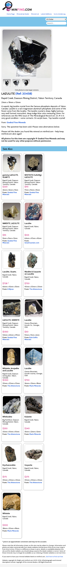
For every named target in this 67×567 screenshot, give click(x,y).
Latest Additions (46, 14)
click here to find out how (54, 556)
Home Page (11, 14)
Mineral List (35, 14)
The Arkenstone (35, 289)
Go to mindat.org (59, 14)
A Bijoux (10, 289)
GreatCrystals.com (31, 243)
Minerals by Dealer (23, 14)
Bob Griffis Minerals (31, 338)
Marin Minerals (35, 386)
